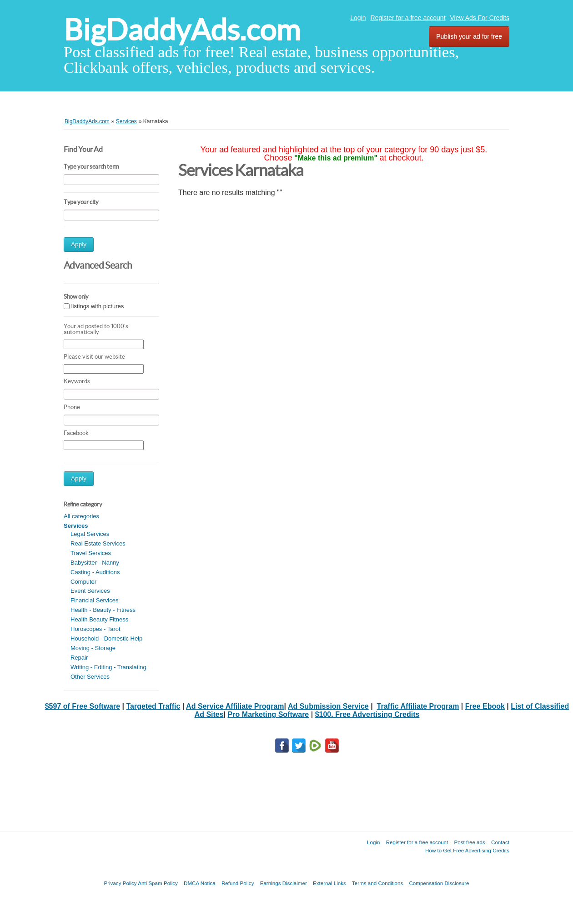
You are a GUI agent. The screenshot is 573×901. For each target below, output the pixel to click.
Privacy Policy (120, 883)
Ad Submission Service (328, 706)
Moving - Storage (93, 648)
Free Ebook (485, 706)
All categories (81, 516)
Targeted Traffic (153, 706)
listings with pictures (97, 306)
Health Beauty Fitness (99, 619)
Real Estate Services (98, 543)
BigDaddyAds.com (182, 29)
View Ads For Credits (479, 17)
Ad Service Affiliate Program (235, 706)
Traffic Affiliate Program (418, 706)
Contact (500, 842)
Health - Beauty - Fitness (103, 609)
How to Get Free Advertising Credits (467, 850)
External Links (329, 883)
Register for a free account (408, 17)
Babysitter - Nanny (94, 562)
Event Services (90, 590)
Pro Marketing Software (268, 714)
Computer (83, 581)
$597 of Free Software (82, 706)
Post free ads (469, 842)
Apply (78, 244)
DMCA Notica (200, 883)
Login (358, 17)
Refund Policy (237, 883)
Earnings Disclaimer (283, 883)
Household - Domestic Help (106, 638)
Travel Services (90, 553)
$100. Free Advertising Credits (367, 714)
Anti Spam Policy (158, 883)
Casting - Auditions (95, 572)
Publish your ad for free (469, 36)
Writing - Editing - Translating (108, 667)
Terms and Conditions (377, 883)
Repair (79, 657)
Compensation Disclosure (439, 883)
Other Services (90, 676)
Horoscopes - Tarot (95, 629)
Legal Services (89, 534)
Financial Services (94, 600)
